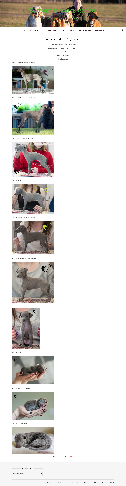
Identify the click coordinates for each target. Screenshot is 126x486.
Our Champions (49, 30)
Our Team (34, 30)
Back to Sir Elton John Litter (63, 456)
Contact (72, 30)
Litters (62, 30)
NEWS (24, 30)
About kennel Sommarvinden (91, 30)
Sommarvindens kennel (63, 10)
